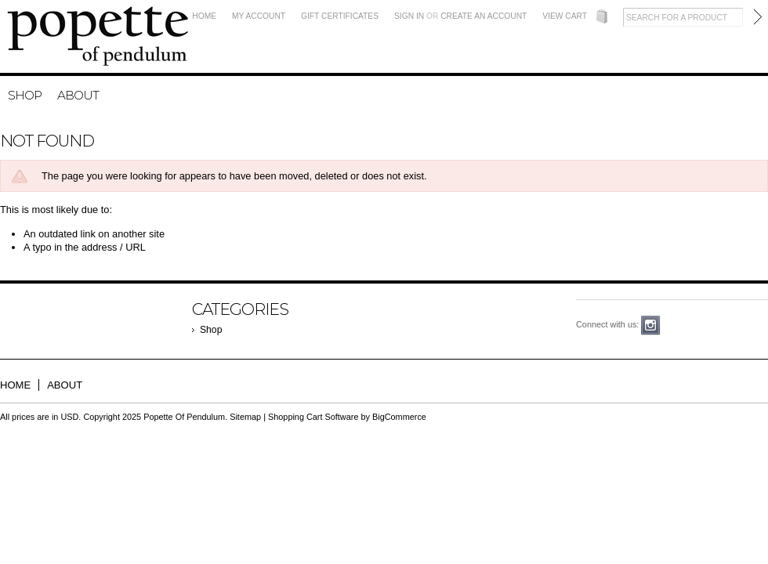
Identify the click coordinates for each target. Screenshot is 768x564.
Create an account (483, 16)
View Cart (564, 16)
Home (204, 16)
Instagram (651, 325)
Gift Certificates (340, 16)
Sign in (409, 16)
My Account (258, 16)
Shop (25, 95)
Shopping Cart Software (313, 416)
